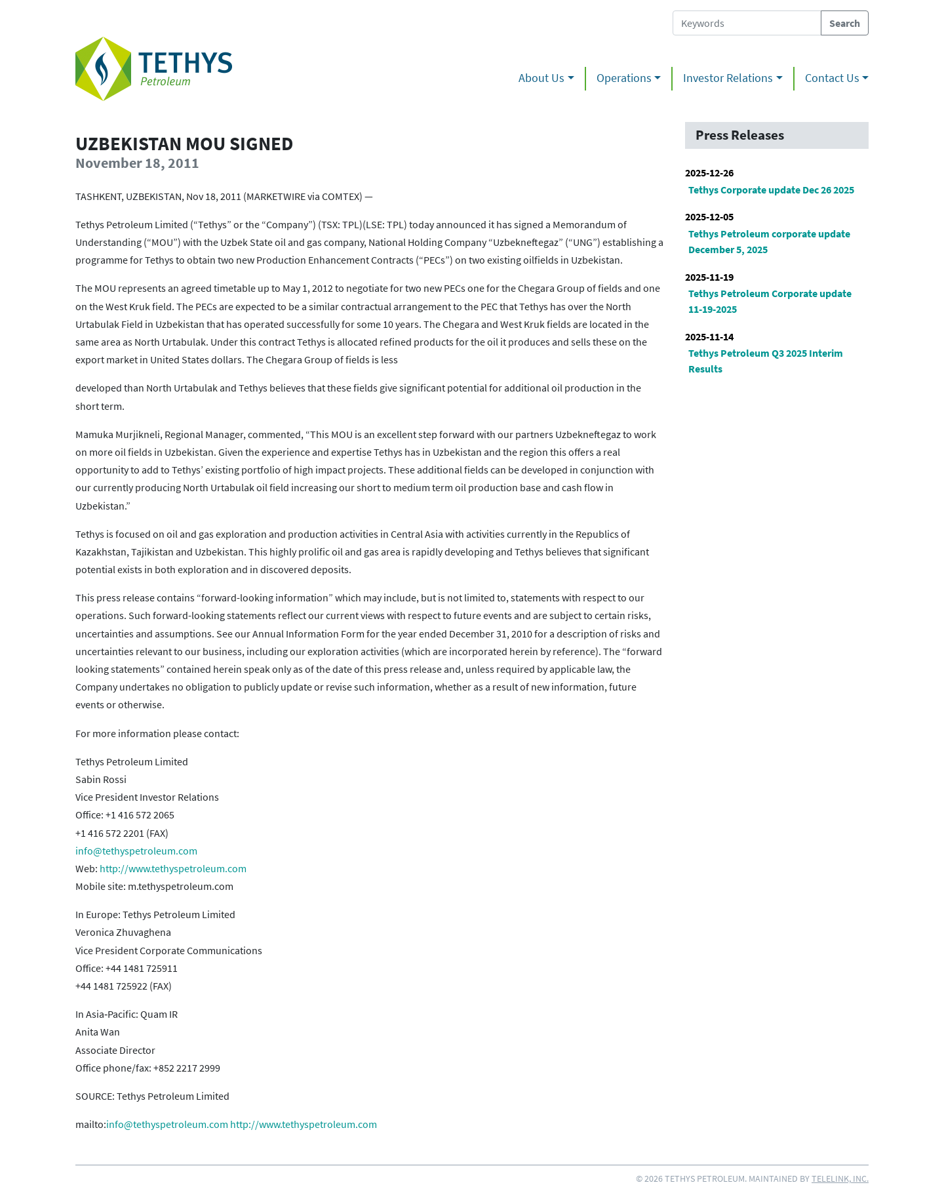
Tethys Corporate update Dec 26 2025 (771, 189)
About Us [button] (541, 78)
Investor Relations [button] (728, 78)
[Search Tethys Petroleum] (747, 22)
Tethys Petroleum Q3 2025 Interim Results (765, 360)
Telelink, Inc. (840, 1178)
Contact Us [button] (832, 78)
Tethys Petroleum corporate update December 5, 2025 (769, 241)
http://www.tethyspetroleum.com (173, 868)
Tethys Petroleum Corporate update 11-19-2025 (770, 301)
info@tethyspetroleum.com (136, 850)
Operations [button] (624, 78)
